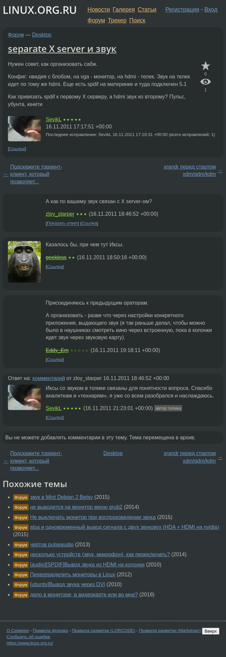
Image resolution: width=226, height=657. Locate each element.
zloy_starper (60, 214)
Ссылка (17, 148)
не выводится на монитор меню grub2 (76, 507)
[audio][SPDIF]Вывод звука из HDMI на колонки (87, 564)
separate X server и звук (62, 48)
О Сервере (18, 630)
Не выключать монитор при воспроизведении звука (93, 517)
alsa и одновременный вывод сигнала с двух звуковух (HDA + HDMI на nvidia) (124, 527)
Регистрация (182, 9)
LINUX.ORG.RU (40, 10)
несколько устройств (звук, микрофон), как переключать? (100, 554)
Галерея (124, 9)
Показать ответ (62, 223)
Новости (99, 9)
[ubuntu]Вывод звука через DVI (67, 584)
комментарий (49, 378)
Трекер (117, 20)
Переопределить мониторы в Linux (72, 574)
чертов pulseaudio (51, 544)
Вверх (211, 631)
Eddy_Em (57, 350)
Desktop (42, 35)
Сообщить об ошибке (28, 636)
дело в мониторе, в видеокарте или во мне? (84, 594)
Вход (210, 9)
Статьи (147, 9)
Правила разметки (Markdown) (170, 630)
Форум (96, 20)
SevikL (53, 119)
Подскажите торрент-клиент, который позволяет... (36, 174)
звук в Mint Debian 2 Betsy (61, 497)
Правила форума (50, 630)
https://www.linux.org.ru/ (30, 643)
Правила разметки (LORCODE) (103, 630)
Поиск (137, 20)
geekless (56, 257)
